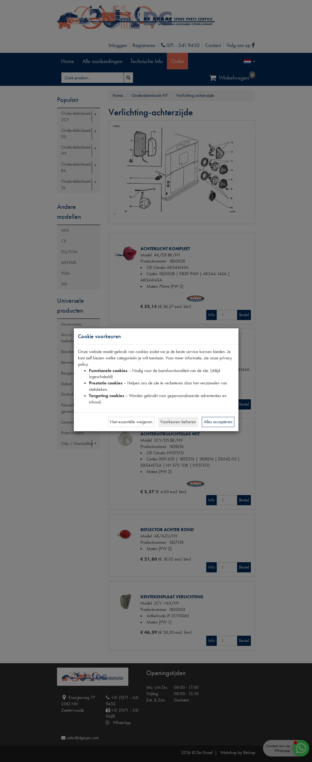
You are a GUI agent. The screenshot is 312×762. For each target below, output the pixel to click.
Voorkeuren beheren (178, 422)
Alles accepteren (218, 422)
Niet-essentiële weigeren (131, 422)
